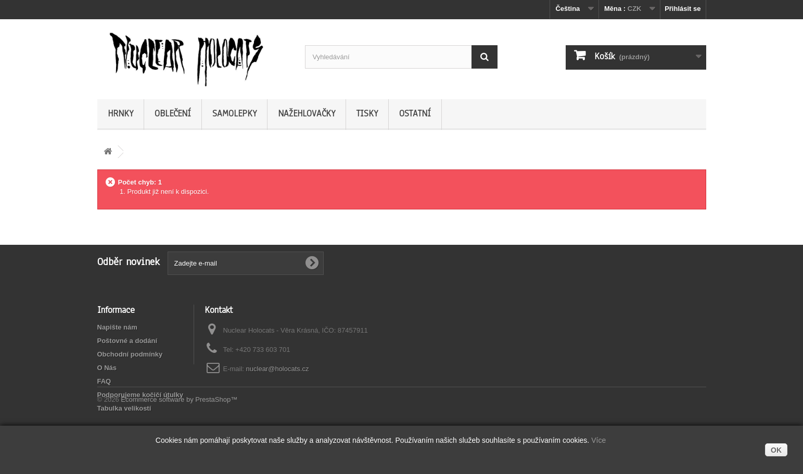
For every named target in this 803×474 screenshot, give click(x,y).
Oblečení (173, 114)
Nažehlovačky (306, 114)
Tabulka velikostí (124, 408)
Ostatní (415, 114)
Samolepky (234, 114)
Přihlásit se (682, 8)
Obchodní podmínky (130, 354)
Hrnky (120, 114)
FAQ (104, 381)
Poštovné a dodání (127, 341)
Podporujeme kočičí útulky (140, 395)
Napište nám (117, 327)
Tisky (367, 114)
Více (598, 440)
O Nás (107, 368)
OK (776, 450)
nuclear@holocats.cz (277, 369)
